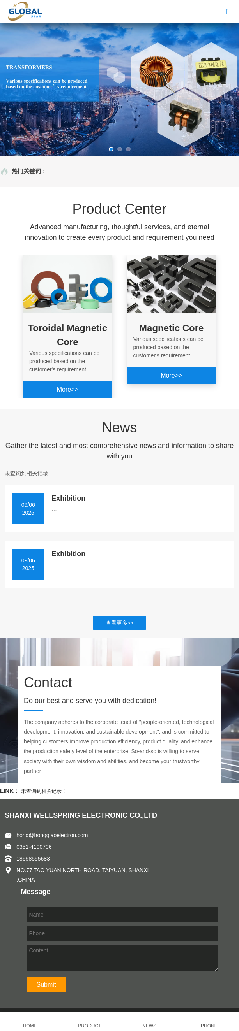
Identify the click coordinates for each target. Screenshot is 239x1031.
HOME (30, 1021)
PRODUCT (89, 1021)
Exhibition (68, 498)
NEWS (149, 1021)
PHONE (209, 1021)
